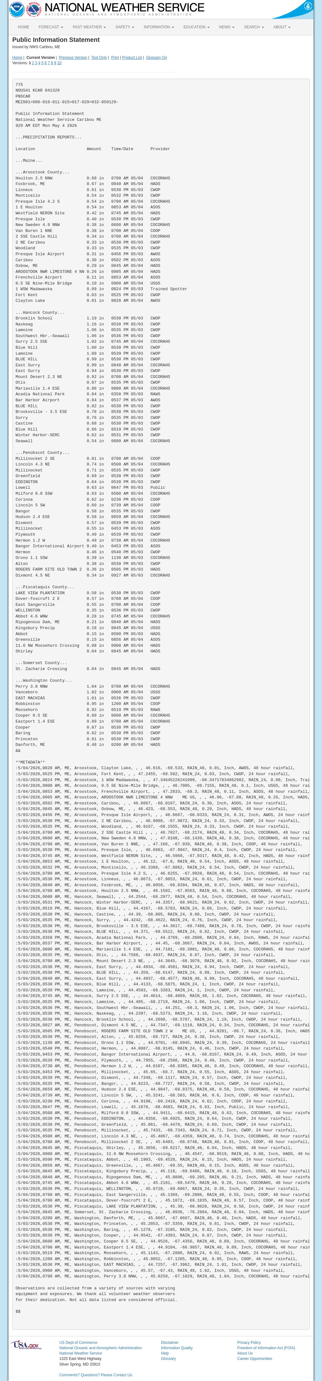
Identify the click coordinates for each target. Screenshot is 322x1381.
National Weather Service (80, 1353)
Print (115, 57)
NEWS (227, 27)
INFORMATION (159, 27)
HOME (23, 27)
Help (165, 1353)
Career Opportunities (254, 1358)
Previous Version (73, 57)
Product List (132, 57)
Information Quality (177, 1348)
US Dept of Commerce (78, 1342)
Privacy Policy (249, 1342)
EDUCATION (197, 27)
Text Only (99, 57)
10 (59, 63)
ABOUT (282, 27)
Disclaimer (170, 1342)
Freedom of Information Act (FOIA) (266, 1348)
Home (17, 57)
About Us (245, 1353)
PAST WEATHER (89, 27)
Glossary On (156, 57)
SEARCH (254, 27)
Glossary (168, 1358)
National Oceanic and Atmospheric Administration (100, 1348)
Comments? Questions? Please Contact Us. (96, 1375)
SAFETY (124, 27)
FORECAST (51, 27)
